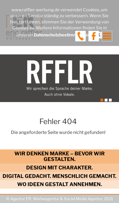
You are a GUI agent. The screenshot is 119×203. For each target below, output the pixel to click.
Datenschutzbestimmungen (62, 34)
